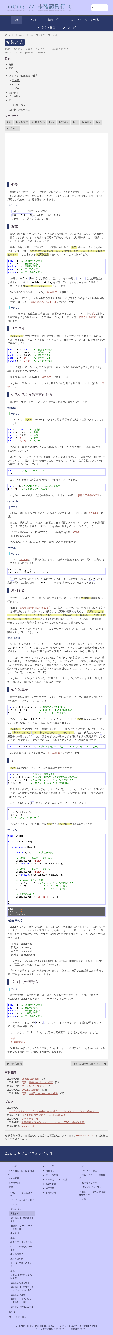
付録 (82, 1199)
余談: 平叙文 (19, 105)
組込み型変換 (16, 1258)
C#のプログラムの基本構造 (21, 1194)
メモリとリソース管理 (55, 1179)
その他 (83, 1166)
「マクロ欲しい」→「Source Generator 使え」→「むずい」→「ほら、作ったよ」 (54, 1111)
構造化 (11, 1312)
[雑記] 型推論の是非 (89, 495)
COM (76, 532)
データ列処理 (50, 1175)
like (30, 35)
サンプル (12, 830)
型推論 (16, 80)
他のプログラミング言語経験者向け (92, 1193)
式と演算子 (15, 96)
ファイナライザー (31, 1118)
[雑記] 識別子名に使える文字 (35, 607)
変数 (11, 68)
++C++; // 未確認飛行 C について (48, 1329)
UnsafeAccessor (30, 1078)
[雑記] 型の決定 (17, 1295)
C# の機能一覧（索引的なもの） (20, 1172)
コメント (14, 1204)
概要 (11, 64)
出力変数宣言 (18, 1042)
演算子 (87, 122)
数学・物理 (46, 27)
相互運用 (48, 1188)
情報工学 (51, 20)
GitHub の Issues (85, 1135)
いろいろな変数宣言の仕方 (23, 75)
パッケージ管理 (88, 1170)
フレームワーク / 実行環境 (92, 1177)
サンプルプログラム (90, 1187)
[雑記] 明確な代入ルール (43, 302)
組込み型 (52, 292)
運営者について (78, 1329)
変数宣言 (22, 122)
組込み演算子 (55, 753)
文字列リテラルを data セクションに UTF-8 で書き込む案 (53, 1122)
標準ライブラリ (88, 1182)
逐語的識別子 (14, 638)
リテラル (13, 72)
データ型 (48, 1166)
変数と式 (14, 42)
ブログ (69, 27)
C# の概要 (12, 1178)
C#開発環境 (13, 1182)
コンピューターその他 (83, 20)
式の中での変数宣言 (19, 109)
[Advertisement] (56, 157)
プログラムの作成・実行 (22, 1200)
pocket (52, 35)
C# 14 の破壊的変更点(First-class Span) (43, 1115)
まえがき (12, 1166)
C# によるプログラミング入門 (28, 1153)
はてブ (40, 35)
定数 (12, 1270)
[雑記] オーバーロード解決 (43, 1093)
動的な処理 (49, 1184)
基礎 (9, 1187)
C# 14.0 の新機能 (31, 1089)
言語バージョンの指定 (41, 1082)
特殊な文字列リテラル (21, 1242)
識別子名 (13, 92)
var (51, 122)
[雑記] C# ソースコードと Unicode (21, 1227)
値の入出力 (14, 1064)
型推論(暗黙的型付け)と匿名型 (21, 1276)
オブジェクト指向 (16, 1316)
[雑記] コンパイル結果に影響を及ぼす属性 (22, 1301)
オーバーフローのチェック (22, 1264)
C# (16, 19)
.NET (31, 20)
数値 (12, 1237)
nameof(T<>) (29, 1126)
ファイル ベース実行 (33, 1086)
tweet (9, 35)
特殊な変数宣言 (87, 317)
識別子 (64, 122)
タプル (16, 87)
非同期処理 (49, 1192)
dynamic (16, 84)
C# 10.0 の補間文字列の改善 (21, 1248)
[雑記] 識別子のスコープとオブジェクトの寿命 (22, 1289)
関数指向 (48, 1170)
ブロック (12, 128)
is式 (13, 1038)
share (20, 35)
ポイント (12, 205)
